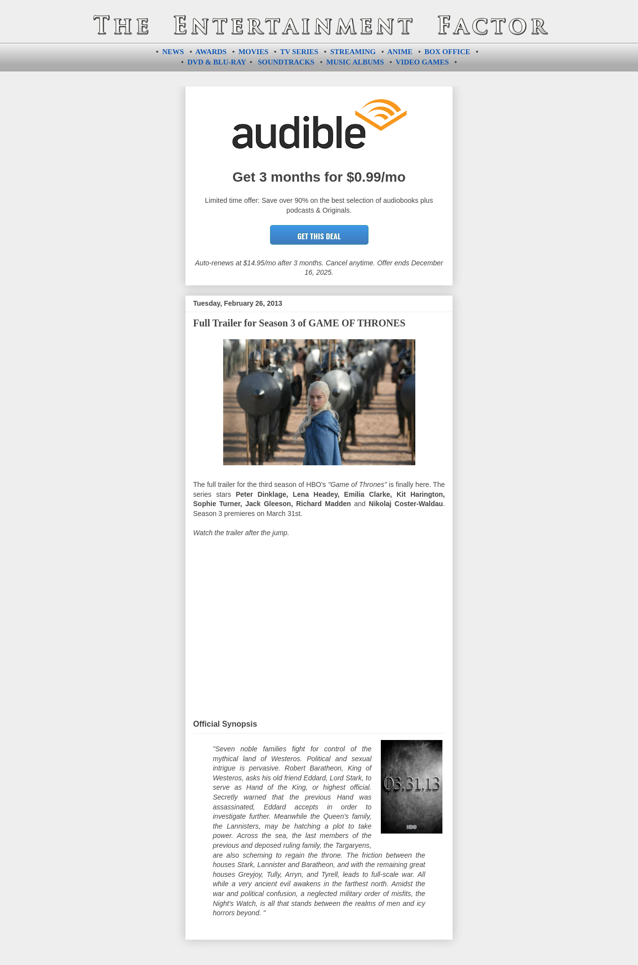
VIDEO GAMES (422, 62)
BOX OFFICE (447, 52)
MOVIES (253, 52)
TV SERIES (299, 52)
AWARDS (211, 52)
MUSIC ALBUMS (355, 62)
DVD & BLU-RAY (216, 62)
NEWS (173, 52)
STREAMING (353, 52)
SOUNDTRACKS (286, 62)
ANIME (400, 52)
